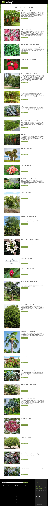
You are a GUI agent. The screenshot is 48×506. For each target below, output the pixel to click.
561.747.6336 (41, 482)
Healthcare (15, 493)
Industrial (15, 495)
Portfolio (16, 485)
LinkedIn (45, 6)
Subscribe (26, 482)
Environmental (15, 489)
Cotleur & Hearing (7, 2)
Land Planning (15, 496)
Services (9, 485)
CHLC (32, 490)
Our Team (3, 489)
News (25, 485)
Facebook (43, 6)
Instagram (44, 6)
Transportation (15, 502)
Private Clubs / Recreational (17, 498)
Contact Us (26, 490)
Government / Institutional (17, 492)
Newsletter (25, 489)
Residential (15, 499)
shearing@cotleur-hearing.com (40, 484)
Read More (24, 18)
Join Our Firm (3, 490)
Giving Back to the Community (17, 490)
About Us (4, 485)
